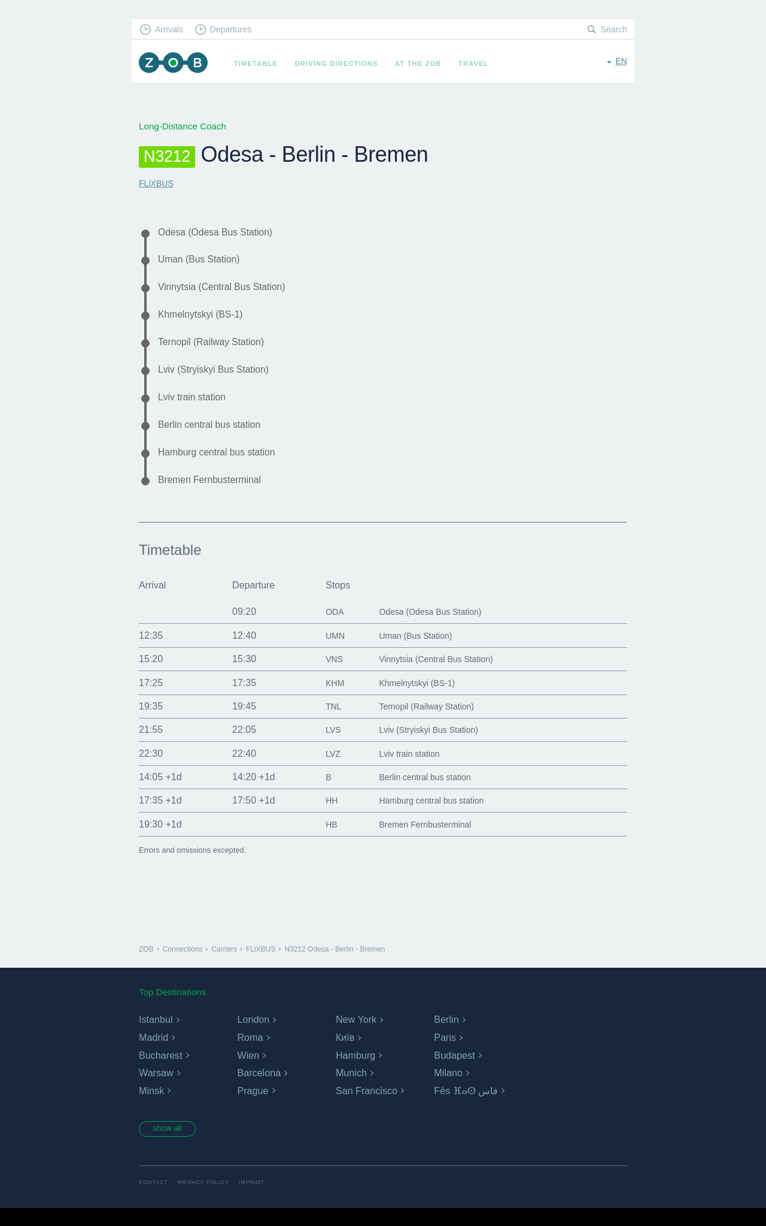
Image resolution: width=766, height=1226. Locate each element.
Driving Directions (342, 63)
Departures (236, 30)
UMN (324, 652)
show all (172, 1145)
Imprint (259, 1200)
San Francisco (366, 1107)
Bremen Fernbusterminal (216, 495)
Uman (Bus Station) (204, 262)
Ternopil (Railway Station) (217, 349)
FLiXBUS (157, 183)
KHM (324, 698)
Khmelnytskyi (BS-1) (205, 320)
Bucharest (160, 1071)
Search (612, 30)
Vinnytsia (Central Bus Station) (229, 291)
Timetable (261, 63)
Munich (351, 1089)
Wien (248, 1071)
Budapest (454, 1071)
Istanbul (155, 1036)
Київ (345, 1054)
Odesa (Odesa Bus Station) (222, 232)
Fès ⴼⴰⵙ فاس (466, 1107)
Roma (250, 1054)
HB (319, 840)
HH (320, 816)
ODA (323, 628)
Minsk (151, 1107)
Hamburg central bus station (224, 466)
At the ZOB (423, 63)
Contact (154, 1200)
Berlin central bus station (215, 437)
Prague (252, 1107)
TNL (322, 722)
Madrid (153, 1054)
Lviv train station (196, 407)
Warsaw (156, 1089)
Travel (479, 63)
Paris (444, 1054)
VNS (323, 675)
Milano (448, 1089)
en (621, 63)
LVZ (321, 770)
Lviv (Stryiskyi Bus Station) (220, 378)
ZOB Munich (176, 64)
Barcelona (258, 1089)
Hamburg (355, 1071)
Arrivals (171, 30)
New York (356, 1036)
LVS (321, 746)
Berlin (446, 1036)
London (253, 1036)
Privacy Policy (208, 1200)
